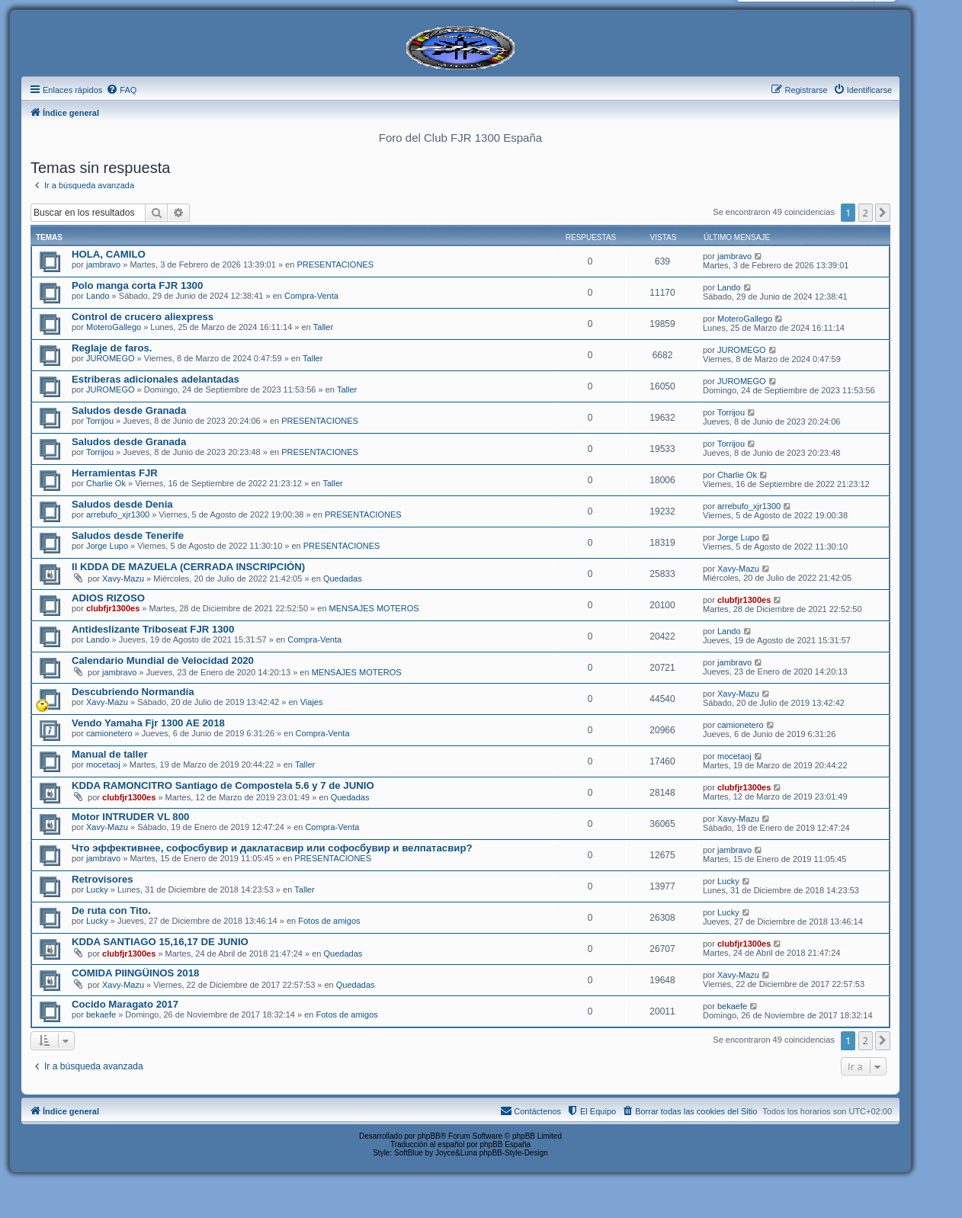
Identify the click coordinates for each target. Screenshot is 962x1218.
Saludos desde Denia (122, 504)
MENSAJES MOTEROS (374, 608)
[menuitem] (121, 90)
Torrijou (100, 420)
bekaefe (101, 1014)
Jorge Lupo (107, 545)
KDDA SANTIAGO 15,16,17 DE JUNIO (160, 941)
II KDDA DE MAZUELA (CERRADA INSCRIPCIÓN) (188, 566)
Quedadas (342, 578)
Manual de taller (110, 754)
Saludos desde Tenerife (128, 535)
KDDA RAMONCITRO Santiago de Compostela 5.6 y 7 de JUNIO (223, 785)
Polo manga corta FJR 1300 (137, 285)
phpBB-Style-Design (513, 1153)
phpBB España (505, 1144)
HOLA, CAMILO (109, 254)
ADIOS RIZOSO (108, 598)
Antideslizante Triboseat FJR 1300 (153, 629)
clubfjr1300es (112, 608)
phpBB (429, 1136)
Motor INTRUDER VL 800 (130, 816)
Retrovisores (102, 879)
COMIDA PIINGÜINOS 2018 (135, 973)
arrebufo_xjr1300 (117, 514)
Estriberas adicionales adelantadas (155, 379)
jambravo (103, 264)
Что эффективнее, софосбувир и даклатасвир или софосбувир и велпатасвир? (272, 848)
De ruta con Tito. (111, 910)
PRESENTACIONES (335, 264)
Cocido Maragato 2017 (125, 1004)
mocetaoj (103, 764)
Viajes (311, 702)
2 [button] (865, 213)
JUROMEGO (110, 358)
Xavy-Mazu (123, 578)
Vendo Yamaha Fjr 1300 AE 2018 (148, 723)
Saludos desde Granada (129, 410)
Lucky (97, 889)
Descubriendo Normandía (133, 691)
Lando (98, 295)
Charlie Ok (106, 483)
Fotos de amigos (329, 920)
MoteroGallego (113, 327)
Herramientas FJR (115, 473)
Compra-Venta (311, 295)
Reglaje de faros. (112, 348)
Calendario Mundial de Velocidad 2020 (163, 660)
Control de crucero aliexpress (142, 316)
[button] (882, 213)
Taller (323, 327)
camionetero (109, 733)
